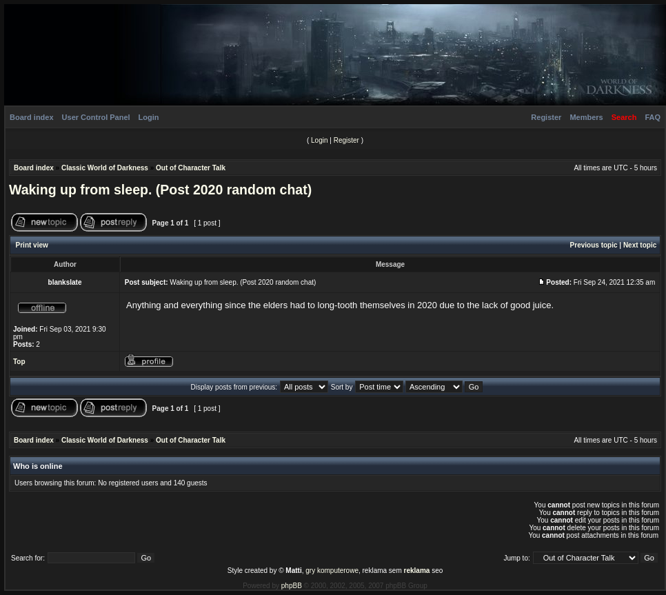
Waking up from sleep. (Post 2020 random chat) (160, 189)
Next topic (639, 245)
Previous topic (594, 245)
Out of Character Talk (190, 168)
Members (586, 117)
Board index (32, 117)
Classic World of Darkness (104, 168)
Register (546, 117)
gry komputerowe (332, 570)
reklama (417, 570)
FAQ (652, 117)
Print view (32, 245)
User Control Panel (96, 117)
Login (149, 117)
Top (19, 361)
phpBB (291, 585)
